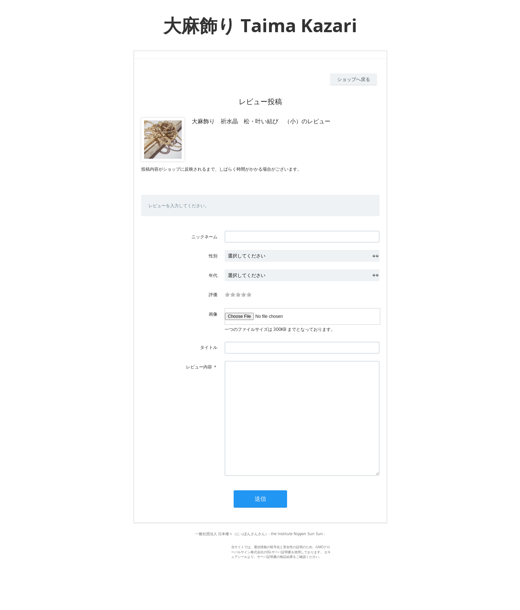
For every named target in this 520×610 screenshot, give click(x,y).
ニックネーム (204, 237)
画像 (213, 314)
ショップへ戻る (353, 79)
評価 (213, 294)
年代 (213, 275)
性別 (213, 256)
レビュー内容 (199, 367)
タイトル (208, 347)
